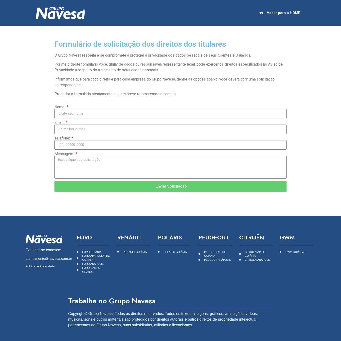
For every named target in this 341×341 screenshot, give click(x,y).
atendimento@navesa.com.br (49, 258)
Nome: (60, 107)
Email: (59, 123)
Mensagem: (64, 154)
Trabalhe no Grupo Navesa (112, 301)
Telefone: (62, 138)
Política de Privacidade (40, 266)
